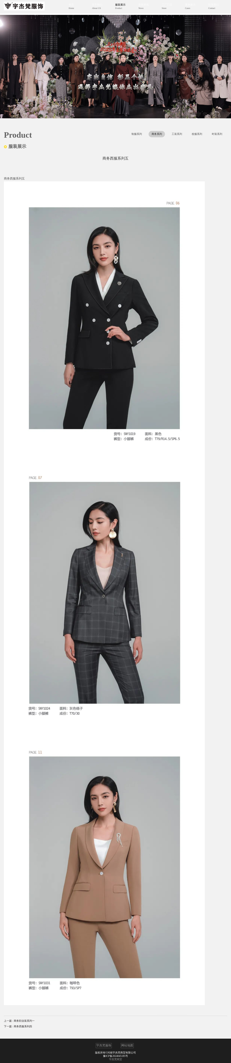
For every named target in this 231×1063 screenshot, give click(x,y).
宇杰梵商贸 (115, 1059)
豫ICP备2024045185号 (115, 1056)
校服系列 (197, 134)
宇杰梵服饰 (103, 1045)
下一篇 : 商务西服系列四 (18, 1026)
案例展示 (192, 7)
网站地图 (127, 1045)
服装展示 (123, 7)
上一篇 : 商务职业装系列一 (19, 1020)
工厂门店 (170, 7)
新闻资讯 (146, 7)
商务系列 (157, 134)
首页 (76, 7)
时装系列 (217, 134)
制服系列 (136, 134)
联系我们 (215, 7)
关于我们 (100, 7)
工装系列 (177, 134)
